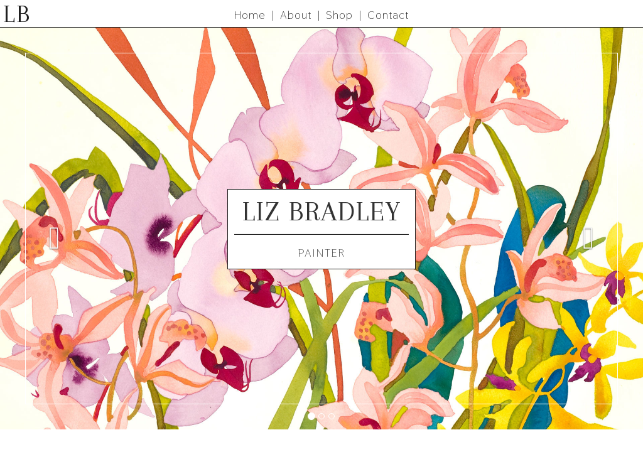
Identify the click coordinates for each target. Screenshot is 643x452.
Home (250, 15)
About (295, 15)
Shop (339, 15)
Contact (388, 15)
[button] (48, 228)
